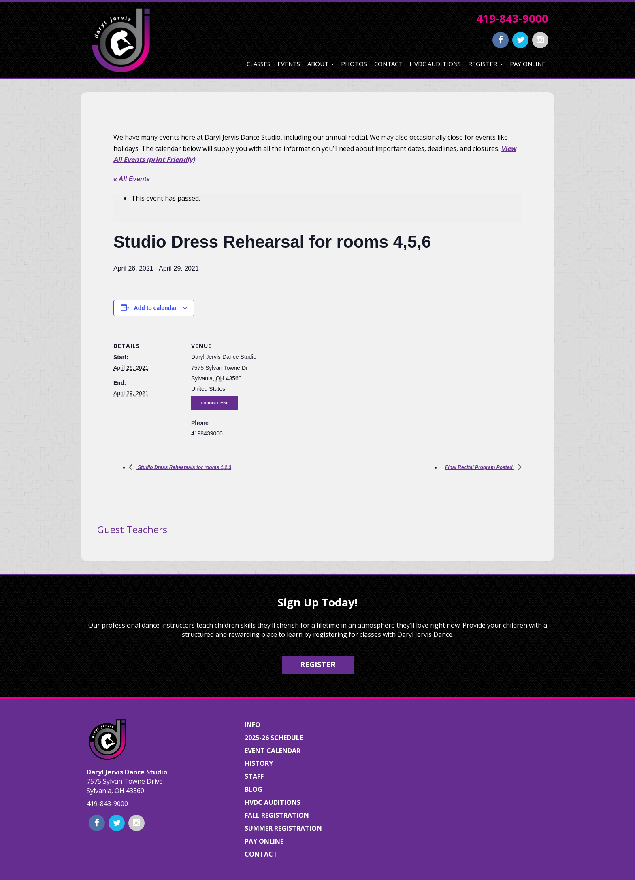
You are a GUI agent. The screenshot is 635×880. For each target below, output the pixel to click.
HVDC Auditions (435, 63)
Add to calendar (155, 308)
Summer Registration (283, 828)
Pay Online (528, 63)
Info (252, 724)
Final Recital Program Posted (479, 467)
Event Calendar (272, 750)
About (320, 63)
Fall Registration (277, 815)
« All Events (131, 179)
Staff (254, 776)
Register (485, 63)
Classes (259, 63)
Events (288, 63)
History (259, 763)
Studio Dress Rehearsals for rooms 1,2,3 (183, 467)
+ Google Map (214, 403)
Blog (253, 789)
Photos (354, 63)
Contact (388, 63)
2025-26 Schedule (274, 737)
